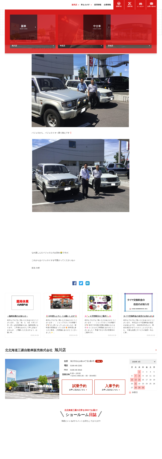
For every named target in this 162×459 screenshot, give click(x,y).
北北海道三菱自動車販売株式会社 (35, 351)
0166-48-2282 (76, 367)
